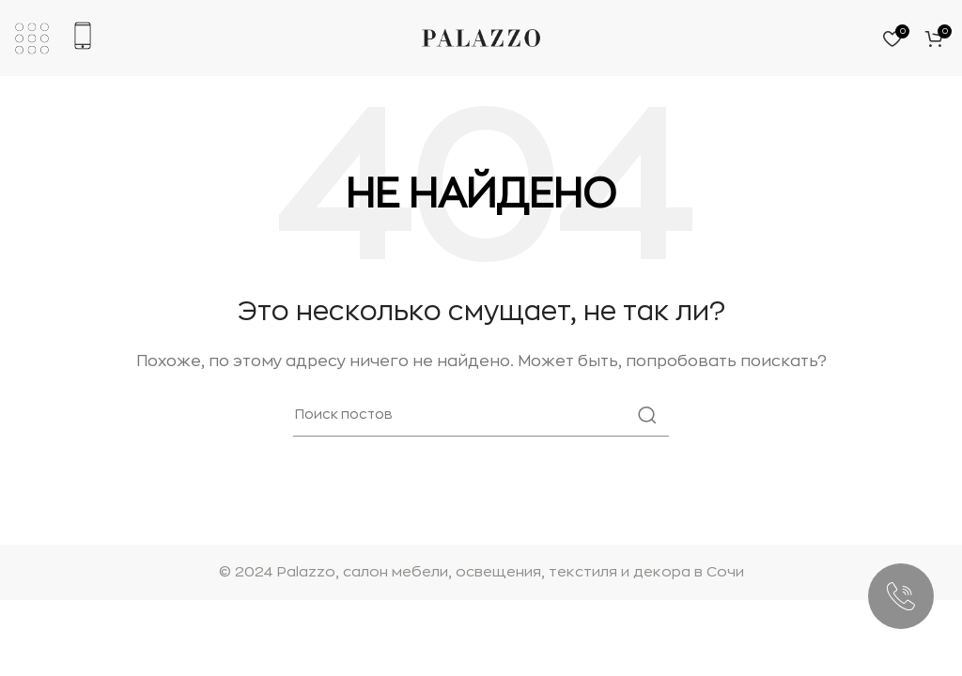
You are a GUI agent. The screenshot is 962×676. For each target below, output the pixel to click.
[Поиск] (481, 415)
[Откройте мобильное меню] (32, 38)
